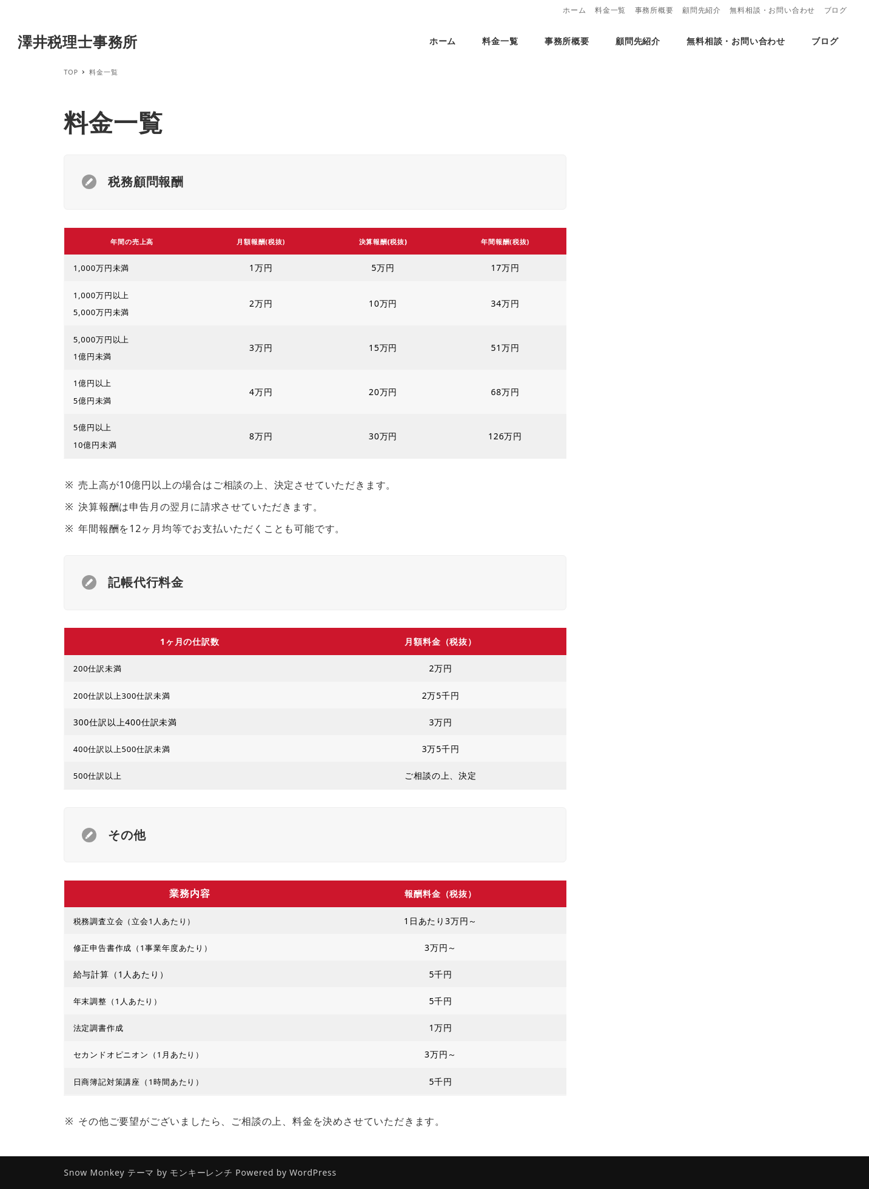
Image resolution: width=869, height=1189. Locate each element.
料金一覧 (610, 10)
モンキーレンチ (201, 1172)
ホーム (574, 10)
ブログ (835, 10)
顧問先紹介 (701, 10)
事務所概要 (654, 10)
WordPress (313, 1172)
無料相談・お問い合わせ (772, 10)
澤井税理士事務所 (78, 42)
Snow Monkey (94, 1172)
